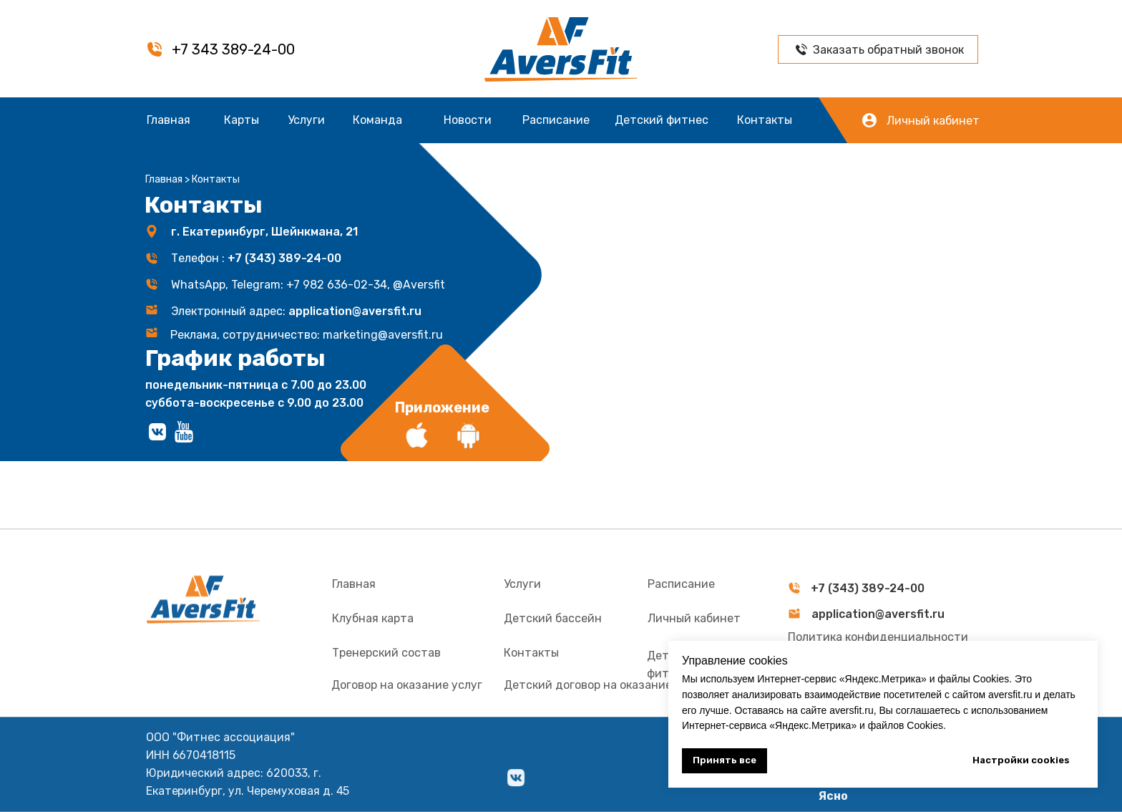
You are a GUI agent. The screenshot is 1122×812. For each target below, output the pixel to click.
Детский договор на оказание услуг (605, 713)
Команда (377, 120)
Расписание (556, 120)
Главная (168, 120)
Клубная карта (373, 647)
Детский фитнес (661, 120)
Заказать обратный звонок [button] (888, 50)
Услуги (306, 120)
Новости (468, 120)
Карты (241, 120)
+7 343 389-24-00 (233, 49)
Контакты (764, 120)
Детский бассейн (553, 647)
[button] (801, 49)
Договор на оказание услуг (406, 713)
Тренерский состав (386, 681)
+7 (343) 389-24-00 (284, 258)
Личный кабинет (933, 120)
